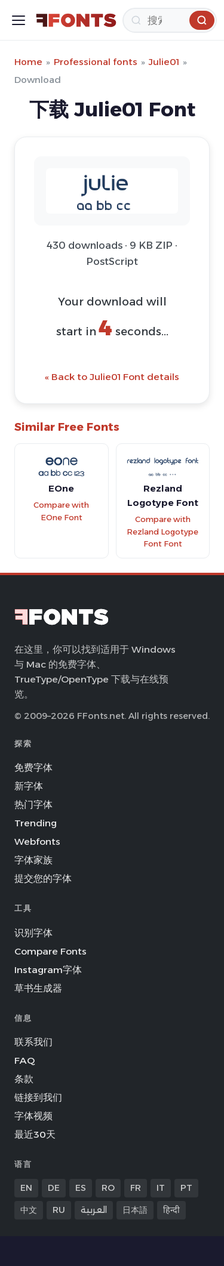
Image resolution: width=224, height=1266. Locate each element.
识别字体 (33, 932)
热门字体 (33, 804)
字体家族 (33, 860)
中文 (28, 1210)
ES (80, 1187)
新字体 (28, 786)
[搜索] (169, 20)
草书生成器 (38, 988)
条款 (23, 1079)
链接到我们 (38, 1097)
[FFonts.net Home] (76, 20)
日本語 (135, 1210)
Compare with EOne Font (61, 511)
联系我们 (33, 1042)
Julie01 (164, 61)
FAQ (24, 1060)
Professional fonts (95, 61)
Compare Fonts (50, 951)
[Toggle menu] (18, 20)
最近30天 (35, 1134)
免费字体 (33, 767)
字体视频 (33, 1116)
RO (108, 1187)
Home (28, 61)
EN (26, 1187)
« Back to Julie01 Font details (112, 376)
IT (161, 1187)
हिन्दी (171, 1210)
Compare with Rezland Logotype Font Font (162, 531)
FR (135, 1187)
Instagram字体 (48, 969)
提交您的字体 (43, 878)
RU (59, 1210)
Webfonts (37, 841)
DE (54, 1187)
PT (186, 1187)
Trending (35, 823)
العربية (94, 1210)
